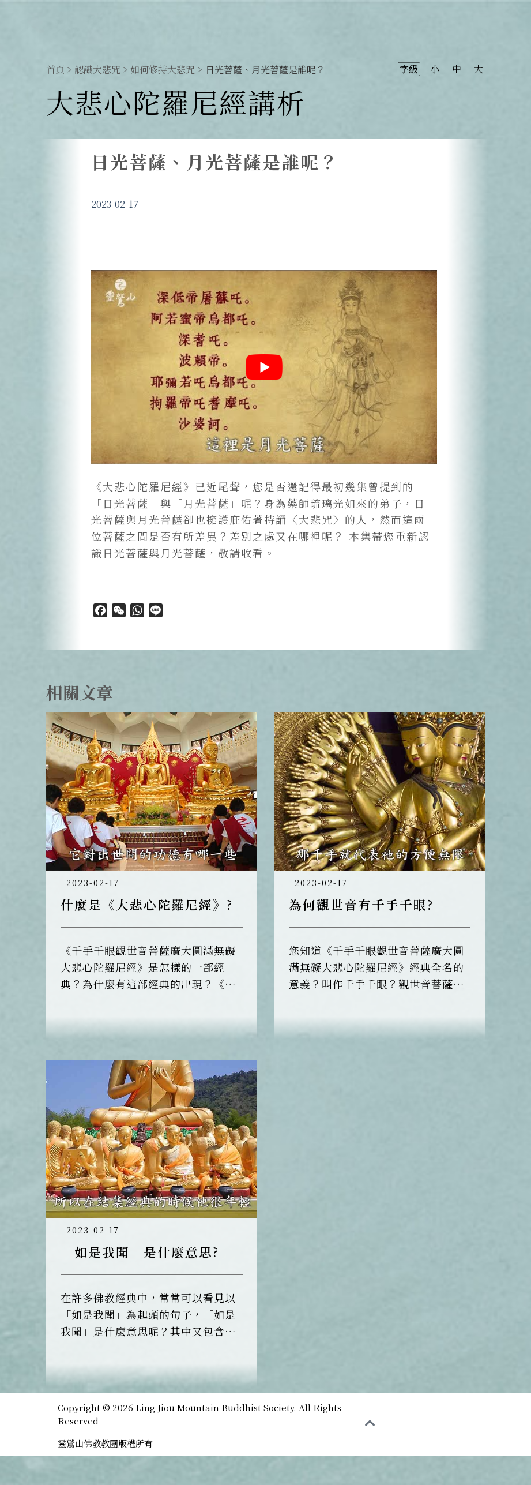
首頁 (55, 69)
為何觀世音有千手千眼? (361, 904)
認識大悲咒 (97, 69)
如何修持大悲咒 (162, 69)
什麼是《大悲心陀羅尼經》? (147, 904)
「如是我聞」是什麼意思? (140, 1252)
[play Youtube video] (264, 367)
